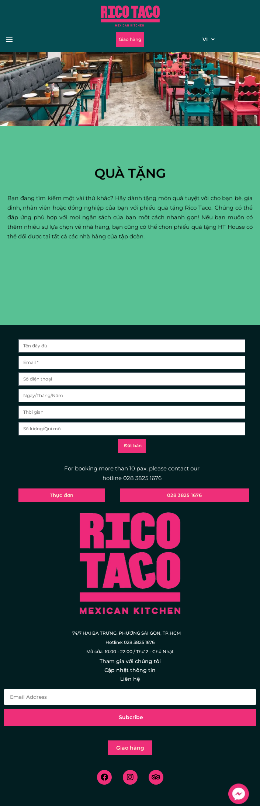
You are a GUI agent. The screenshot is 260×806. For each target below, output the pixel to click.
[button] (32, 39)
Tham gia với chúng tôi (130, 661)
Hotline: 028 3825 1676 (130, 642)
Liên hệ (130, 679)
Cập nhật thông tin (130, 670)
